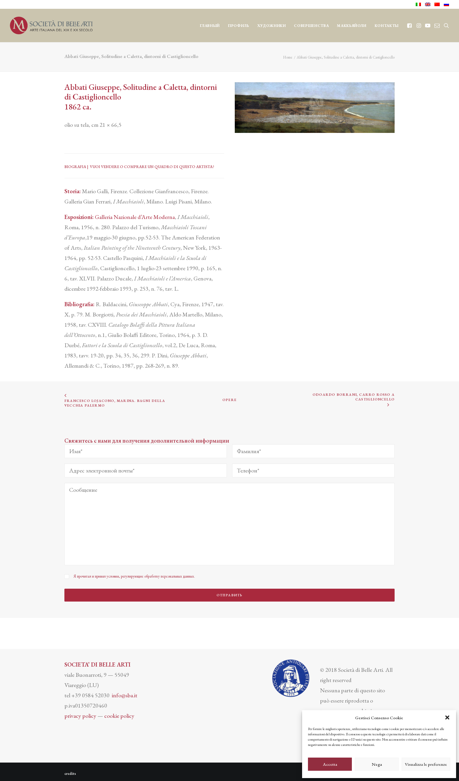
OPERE (229, 400)
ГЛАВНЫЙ (210, 25)
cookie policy (119, 711)
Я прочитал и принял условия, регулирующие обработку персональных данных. (134, 576)
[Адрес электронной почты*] (145, 470)
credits (70, 769)
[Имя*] (145, 451)
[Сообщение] (229, 524)
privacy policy (80, 711)
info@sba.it (124, 691)
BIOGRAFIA (75, 166)
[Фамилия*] (313, 451)
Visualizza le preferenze (426, 764)
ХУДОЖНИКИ (271, 25)
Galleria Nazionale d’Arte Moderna (135, 217)
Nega (377, 764)
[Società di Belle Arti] (51, 25)
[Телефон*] (313, 470)
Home (287, 57)
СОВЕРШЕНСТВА (311, 25)
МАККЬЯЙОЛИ (351, 25)
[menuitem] (419, 4)
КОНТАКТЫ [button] (387, 25)
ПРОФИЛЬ (238, 25)
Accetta (330, 764)
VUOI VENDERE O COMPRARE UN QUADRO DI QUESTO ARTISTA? (152, 166)
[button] (447, 717)
